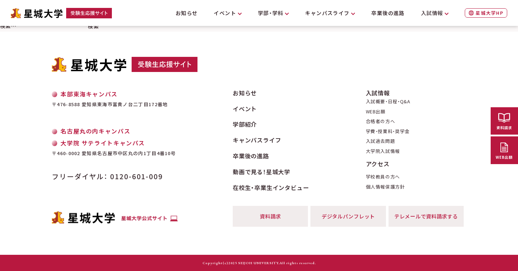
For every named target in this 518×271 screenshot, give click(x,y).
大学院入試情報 (383, 151)
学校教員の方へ (383, 177)
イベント (225, 13)
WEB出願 (376, 111)
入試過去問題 (380, 141)
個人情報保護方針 (385, 187)
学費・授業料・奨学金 (388, 131)
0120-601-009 (136, 176)
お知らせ (187, 13)
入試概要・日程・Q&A (388, 101)
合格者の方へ (380, 121)
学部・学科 (270, 13)
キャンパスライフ (327, 13)
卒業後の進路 (388, 13)
